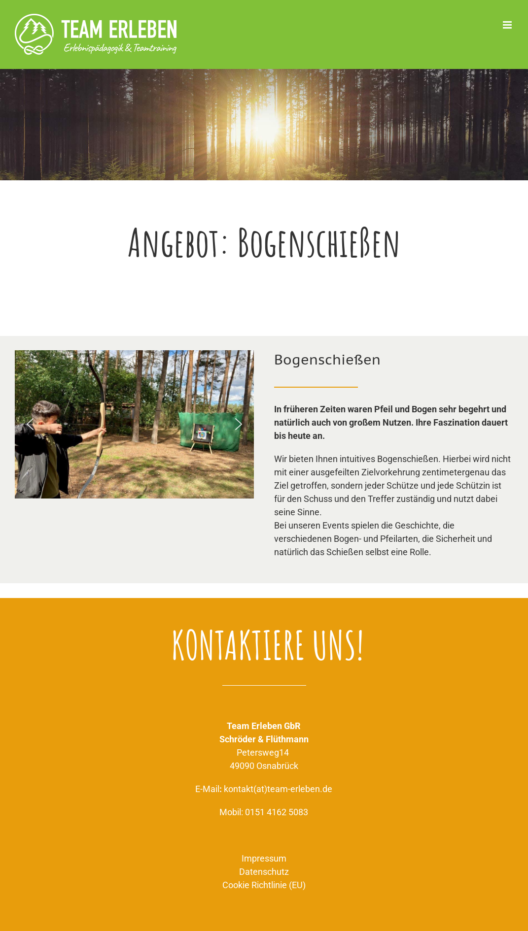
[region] (134, 424)
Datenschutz (264, 871)
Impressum (264, 858)
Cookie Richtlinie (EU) (264, 885)
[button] (30, 424)
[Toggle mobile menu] (508, 25)
